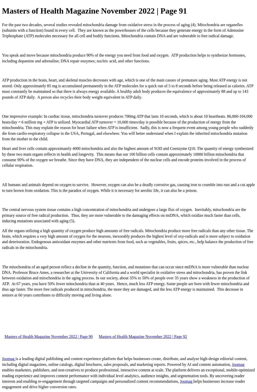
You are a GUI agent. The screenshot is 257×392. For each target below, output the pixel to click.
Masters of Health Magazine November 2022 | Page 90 (49, 336)
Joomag (9, 359)
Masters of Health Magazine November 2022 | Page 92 (143, 336)
